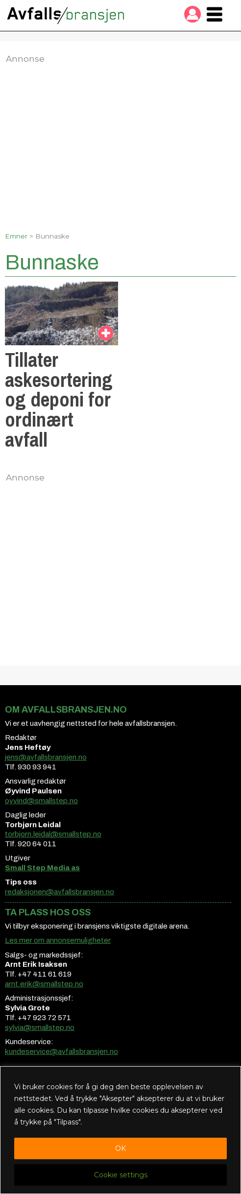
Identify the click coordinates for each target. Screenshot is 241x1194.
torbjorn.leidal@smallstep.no (53, 834)
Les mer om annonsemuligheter (58, 940)
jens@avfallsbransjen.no (46, 757)
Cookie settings (120, 1174)
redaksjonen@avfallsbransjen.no (59, 892)
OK (120, 1148)
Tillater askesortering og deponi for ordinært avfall (59, 399)
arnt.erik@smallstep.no (44, 984)
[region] (120, 1130)
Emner (16, 236)
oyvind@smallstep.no (41, 801)
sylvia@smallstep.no (39, 1027)
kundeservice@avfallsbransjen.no (61, 1051)
